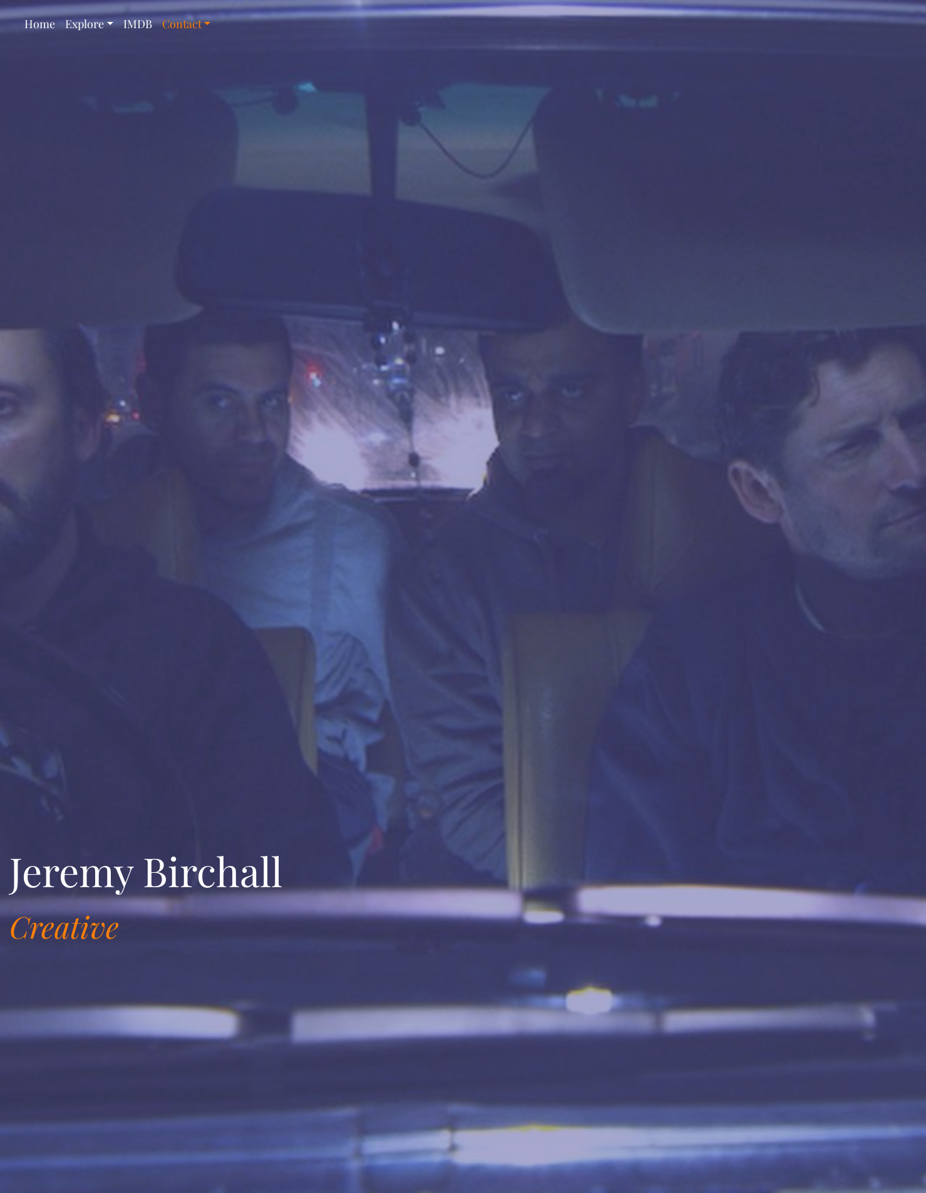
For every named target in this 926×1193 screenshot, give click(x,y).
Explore (84, 23)
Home (39, 23)
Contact (182, 23)
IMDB (137, 23)
